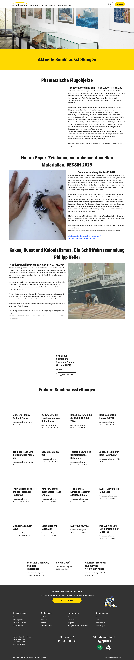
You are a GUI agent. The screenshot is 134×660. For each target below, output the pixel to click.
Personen (44, 620)
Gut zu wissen (18, 625)
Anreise (15, 617)
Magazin (71, 623)
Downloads (30, 657)
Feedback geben (46, 625)
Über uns (98, 617)
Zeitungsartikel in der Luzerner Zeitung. (81, 238)
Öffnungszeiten (18, 620)
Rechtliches (16, 657)
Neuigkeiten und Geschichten (78, 625)
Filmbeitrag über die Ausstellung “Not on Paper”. (84, 236)
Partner (23, 657)
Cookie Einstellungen (40, 657)
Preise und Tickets (19, 623)
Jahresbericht (100, 623)
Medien (43, 623)
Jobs (97, 620)
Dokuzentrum (72, 617)
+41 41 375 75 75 (19, 644)
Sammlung (71, 620)
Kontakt (43, 617)
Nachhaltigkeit (100, 625)
